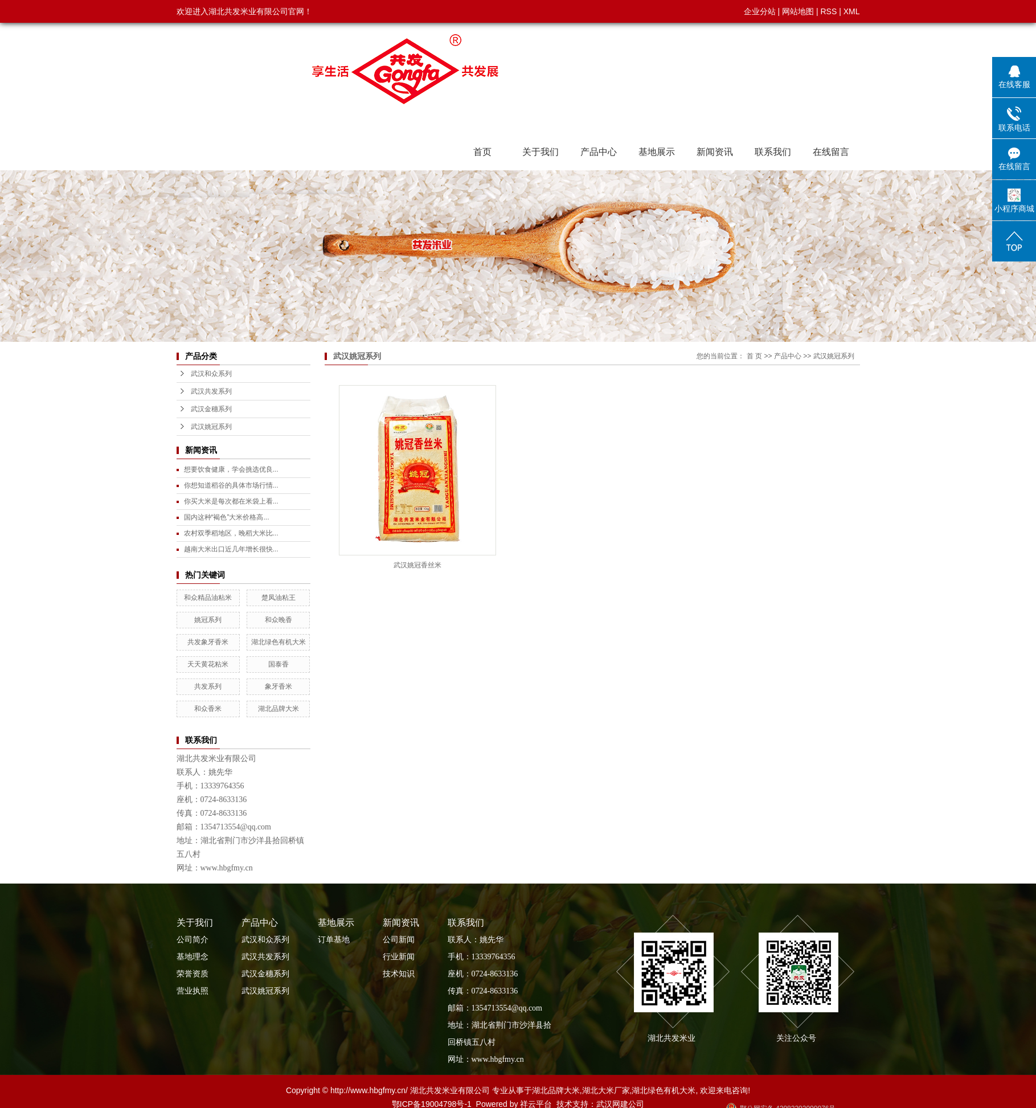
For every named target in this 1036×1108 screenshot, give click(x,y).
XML (851, 11)
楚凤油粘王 (278, 598)
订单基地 (334, 939)
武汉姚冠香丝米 (417, 565)
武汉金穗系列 (211, 409)
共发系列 (208, 686)
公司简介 (192, 939)
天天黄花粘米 (207, 664)
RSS (828, 11)
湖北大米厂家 (606, 1090)
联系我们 (773, 152)
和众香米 (208, 709)
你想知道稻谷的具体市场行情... (231, 485)
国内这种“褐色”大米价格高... (226, 517)
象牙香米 (278, 686)
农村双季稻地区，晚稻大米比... (231, 533)
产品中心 (598, 152)
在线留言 (831, 152)
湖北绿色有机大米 (278, 642)
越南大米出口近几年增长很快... (231, 549)
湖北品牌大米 (278, 709)
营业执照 (192, 991)
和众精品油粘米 (208, 598)
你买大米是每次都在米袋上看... (231, 501)
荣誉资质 (192, 974)
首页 (482, 152)
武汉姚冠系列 (211, 427)
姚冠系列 (208, 620)
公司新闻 (399, 939)
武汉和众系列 (211, 374)
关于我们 (540, 152)
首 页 (754, 356)
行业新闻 (399, 956)
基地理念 (192, 956)
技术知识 (399, 974)
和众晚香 (278, 620)
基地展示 (656, 152)
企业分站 (760, 11)
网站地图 (798, 11)
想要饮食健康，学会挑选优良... (231, 469)
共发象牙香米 (207, 642)
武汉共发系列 (211, 391)
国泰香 (278, 664)
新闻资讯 (715, 152)
